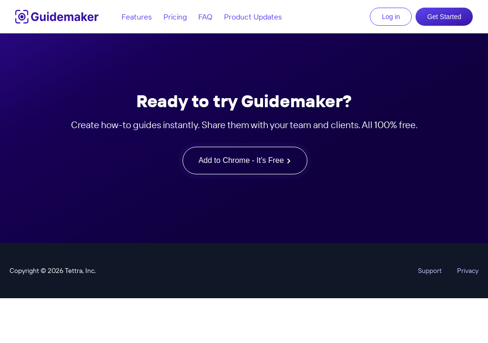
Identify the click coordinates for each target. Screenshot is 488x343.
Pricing (175, 16)
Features (137, 16)
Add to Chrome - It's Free (244, 160)
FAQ (205, 16)
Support (430, 270)
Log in (391, 16)
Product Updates (253, 16)
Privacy (467, 270)
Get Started (444, 16)
